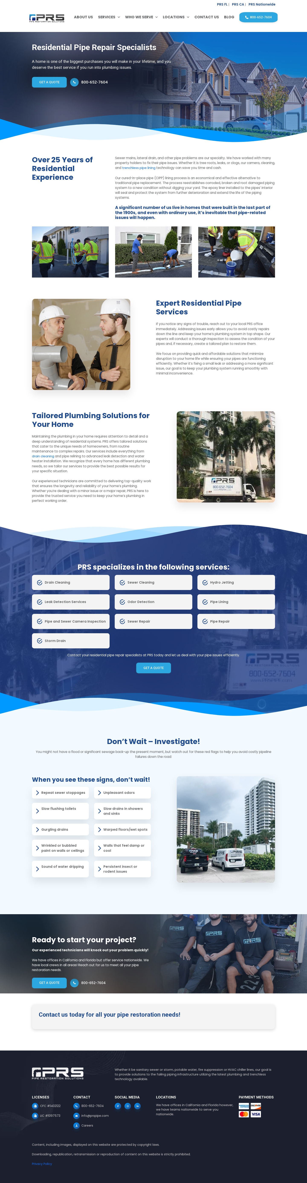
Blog (226, 16)
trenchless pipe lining (138, 168)
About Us (80, 16)
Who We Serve (136, 16)
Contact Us (203, 16)
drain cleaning (43, 456)
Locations (171, 16)
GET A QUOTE (49, 82)
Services (103, 16)
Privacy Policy (42, 1163)
